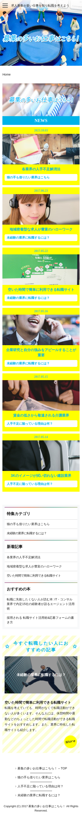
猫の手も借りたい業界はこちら (28, 177)
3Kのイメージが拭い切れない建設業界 (41, 475)
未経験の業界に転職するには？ (28, 237)
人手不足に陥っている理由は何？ (30, 423)
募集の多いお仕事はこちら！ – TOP (42, 768)
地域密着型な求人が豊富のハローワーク (41, 229)
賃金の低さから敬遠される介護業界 (41, 415)
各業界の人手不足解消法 (41, 169)
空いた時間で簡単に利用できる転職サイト (41, 289)
